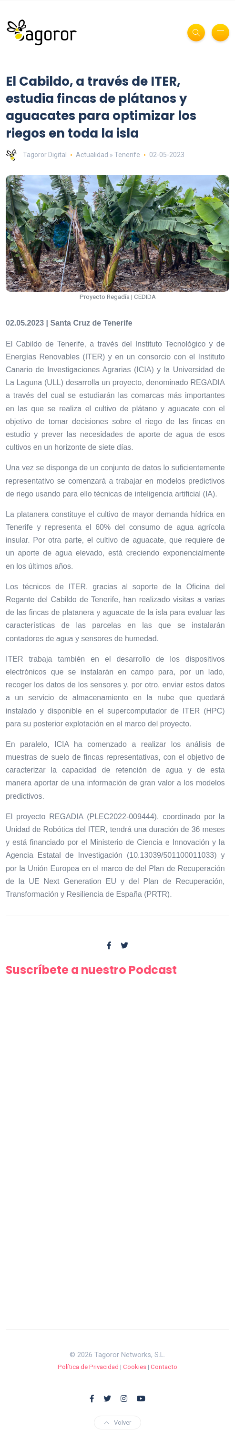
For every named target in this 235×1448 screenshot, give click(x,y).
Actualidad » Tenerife (108, 155)
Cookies (134, 1366)
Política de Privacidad (88, 1366)
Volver (117, 1422)
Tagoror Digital (36, 155)
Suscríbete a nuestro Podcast (91, 970)
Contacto (164, 1366)
